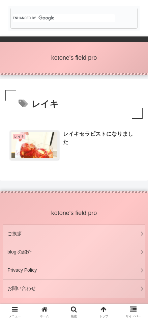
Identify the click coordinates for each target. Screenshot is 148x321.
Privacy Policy (22, 270)
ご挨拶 (14, 233)
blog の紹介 (19, 252)
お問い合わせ (21, 288)
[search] (64, 18)
